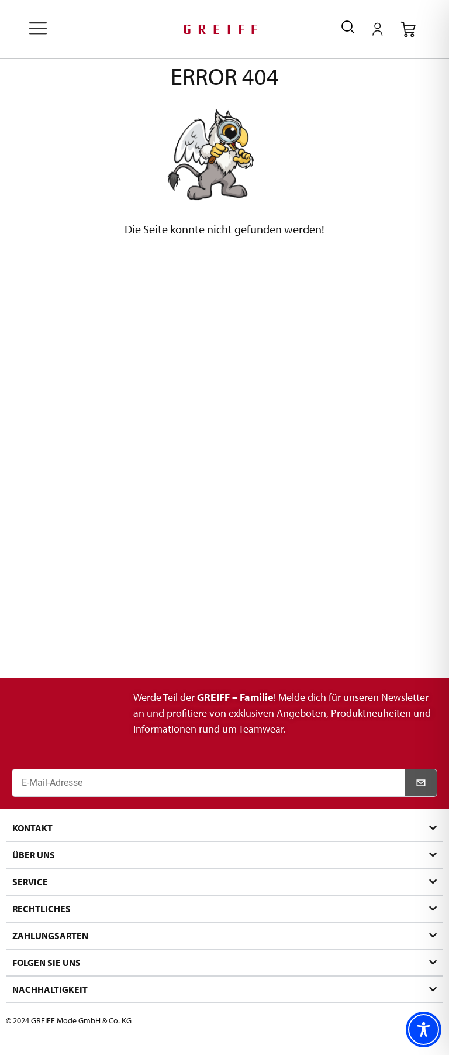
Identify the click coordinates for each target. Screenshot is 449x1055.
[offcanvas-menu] (38, 29)
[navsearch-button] (348, 29)
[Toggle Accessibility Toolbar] (423, 1029)
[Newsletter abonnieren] (421, 783)
